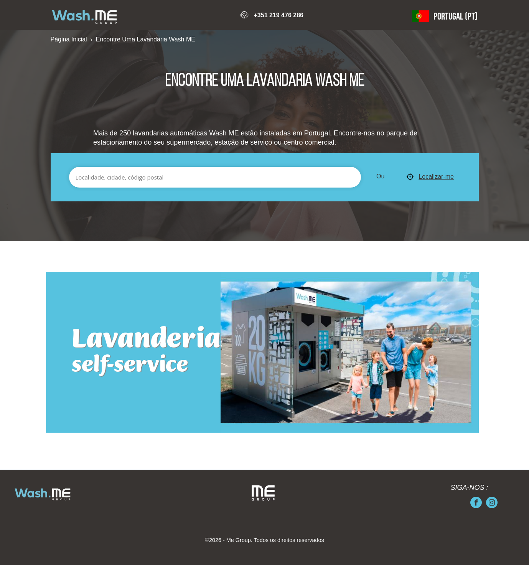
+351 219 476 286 (278, 15)
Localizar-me (430, 177)
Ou (380, 176)
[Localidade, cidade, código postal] (215, 177)
